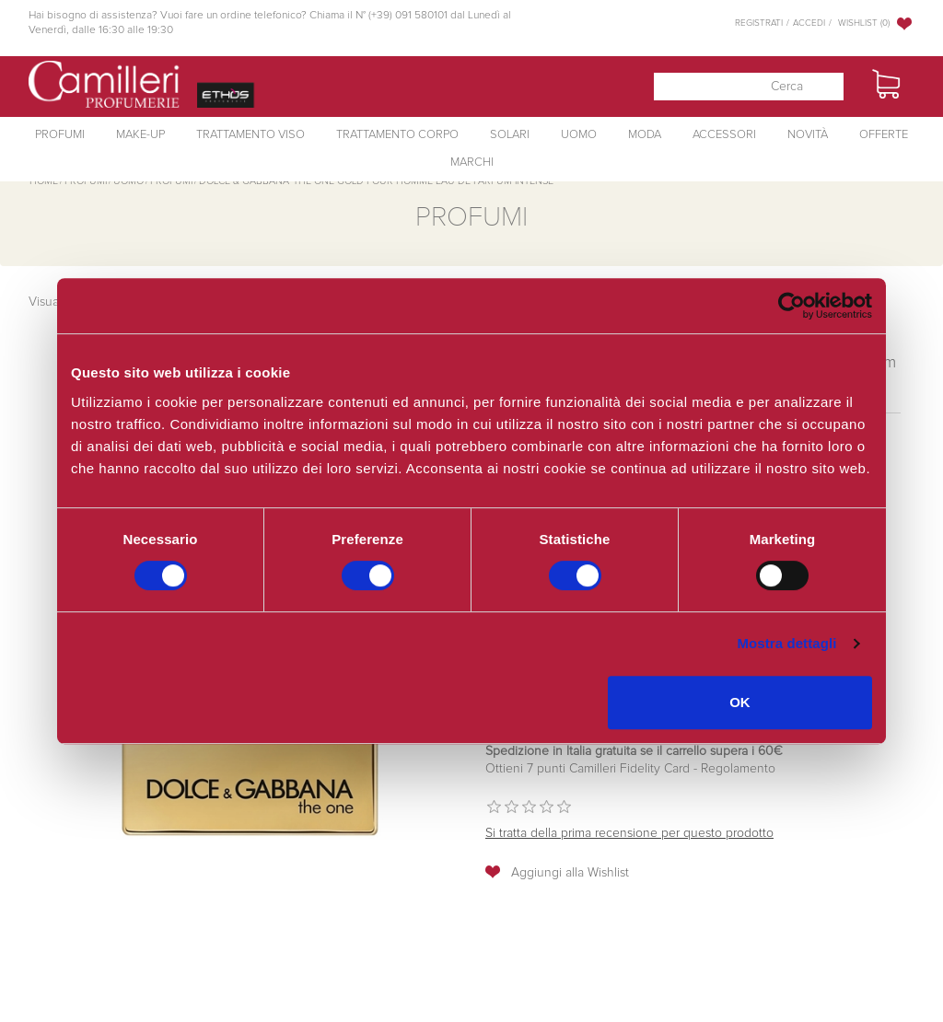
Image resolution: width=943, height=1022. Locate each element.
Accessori (724, 135)
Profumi (60, 135)
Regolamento (736, 768)
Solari (510, 135)
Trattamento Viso (250, 135)
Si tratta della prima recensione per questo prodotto (629, 833)
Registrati (759, 23)
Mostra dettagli (786, 643)
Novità (807, 135)
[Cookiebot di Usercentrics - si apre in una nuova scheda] (791, 305)
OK (740, 702)
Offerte (883, 135)
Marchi (472, 162)
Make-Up (140, 135)
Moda (644, 135)
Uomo (579, 135)
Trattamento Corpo (397, 135)
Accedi (809, 23)
